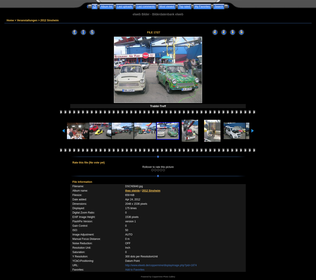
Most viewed (167, 6)
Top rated (184, 6)
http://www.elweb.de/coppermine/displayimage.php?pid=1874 (161, 265)
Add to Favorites (134, 269)
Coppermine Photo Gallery (163, 277)
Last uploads (124, 6)
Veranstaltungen (27, 20)
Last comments (146, 6)
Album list (106, 6)
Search (219, 6)
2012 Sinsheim (49, 20)
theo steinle (132, 190)
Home (10, 20)
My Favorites (202, 6)
